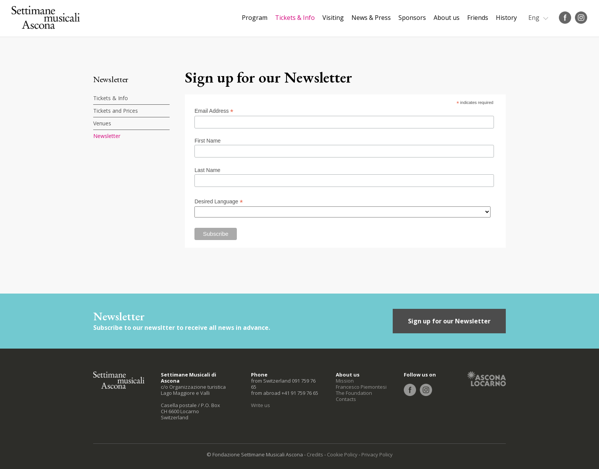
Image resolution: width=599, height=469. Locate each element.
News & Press (371, 17)
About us (447, 17)
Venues (102, 123)
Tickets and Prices (115, 110)
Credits (315, 454)
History (506, 17)
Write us (260, 405)
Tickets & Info (295, 17)
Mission (345, 381)
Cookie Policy (342, 454)
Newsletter (106, 136)
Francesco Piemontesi (361, 387)
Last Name (207, 170)
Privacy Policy (377, 454)
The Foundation (354, 393)
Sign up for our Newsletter (449, 321)
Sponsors (412, 17)
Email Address (213, 111)
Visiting (333, 17)
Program (254, 17)
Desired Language (218, 201)
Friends (477, 17)
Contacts (346, 399)
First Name (207, 141)
